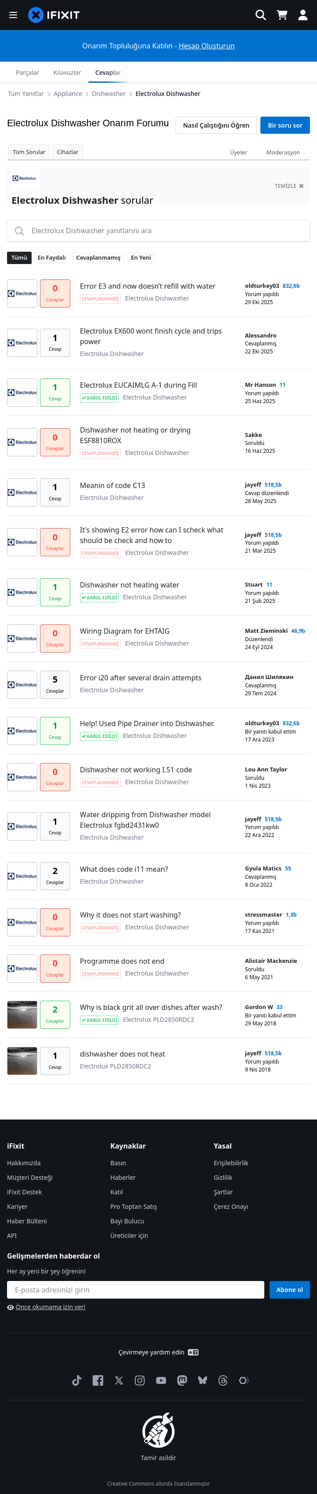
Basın (118, 1142)
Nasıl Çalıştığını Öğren (216, 104)
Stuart (254, 563)
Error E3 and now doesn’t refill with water (148, 265)
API (12, 1214)
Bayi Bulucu (127, 1200)
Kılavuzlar (247, 72)
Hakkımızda (24, 1142)
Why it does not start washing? (130, 894)
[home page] (54, 15)
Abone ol (290, 1268)
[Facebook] (96, 1359)
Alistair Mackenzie (271, 939)
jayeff (253, 463)
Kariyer (17, 1185)
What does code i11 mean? (124, 848)
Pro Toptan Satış (133, 1185)
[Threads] (221, 1359)
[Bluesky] (201, 1359)
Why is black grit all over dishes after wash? (151, 986)
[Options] (16, 72)
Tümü (19, 236)
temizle (289, 165)
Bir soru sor (285, 104)
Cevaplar (288, 72)
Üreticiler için (129, 1214)
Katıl (116, 1171)
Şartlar (223, 1171)
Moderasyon (283, 131)
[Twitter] (117, 1359)
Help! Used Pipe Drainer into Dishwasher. (147, 702)
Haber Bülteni (27, 1200)
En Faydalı (52, 236)
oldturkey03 (262, 264)
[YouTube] (159, 1359)
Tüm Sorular (29, 131)
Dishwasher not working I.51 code (136, 748)
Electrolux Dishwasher (146, 72)
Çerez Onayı (231, 1185)
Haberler (123, 1156)
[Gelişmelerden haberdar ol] (135, 1268)
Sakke (253, 414)
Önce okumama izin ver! (46, 1285)
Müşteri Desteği (30, 1156)
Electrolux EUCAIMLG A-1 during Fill (138, 364)
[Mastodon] (180, 1359)
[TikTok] (75, 1359)
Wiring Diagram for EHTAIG (124, 610)
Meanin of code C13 (112, 464)
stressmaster (263, 893)
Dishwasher (87, 72)
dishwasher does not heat (122, 1033)
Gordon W (259, 986)
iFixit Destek (24, 1171)
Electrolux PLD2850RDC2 (158, 998)
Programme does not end (122, 940)
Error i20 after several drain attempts (141, 656)
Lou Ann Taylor (266, 748)
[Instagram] (138, 1359)
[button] (13, 15)
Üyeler (239, 131)
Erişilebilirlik (231, 1142)
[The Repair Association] (242, 1359)
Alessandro (261, 314)
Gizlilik (223, 1156)
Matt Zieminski (266, 609)
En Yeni (141, 236)
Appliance (46, 72)
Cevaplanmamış (98, 236)
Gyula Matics (263, 847)
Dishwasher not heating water (129, 564)
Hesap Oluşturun (207, 46)
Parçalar (208, 72)
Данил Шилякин (269, 656)
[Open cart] (282, 15)
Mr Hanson (260, 363)
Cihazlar (68, 131)
